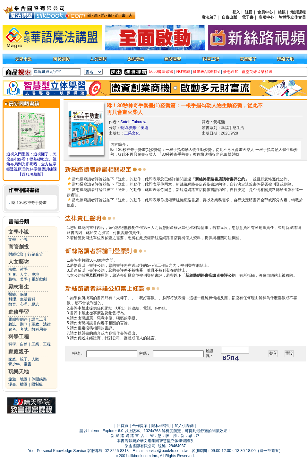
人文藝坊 (18, 262)
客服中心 (266, 17)
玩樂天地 (18, 371)
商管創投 (18, 246)
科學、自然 (18, 344)
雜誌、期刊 (18, 324)
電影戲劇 (39, 279)
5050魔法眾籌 (161, 71)
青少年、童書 (19, 364)
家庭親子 (18, 351)
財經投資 (16, 254)
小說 (24, 239)
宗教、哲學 (18, 269)
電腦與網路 (18, 319)
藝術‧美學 (128, 128)
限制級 (37, 384)
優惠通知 (230, 71)
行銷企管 (35, 254)
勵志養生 (18, 287)
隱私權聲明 (161, 425)
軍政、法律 (41, 324)
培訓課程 (298, 12)
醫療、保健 (18, 294)
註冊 (248, 12)
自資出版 (229, 17)
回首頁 (122, 425)
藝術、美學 (18, 279)
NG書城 (183, 71)
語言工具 (39, 319)
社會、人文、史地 (23, 274)
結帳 (282, 12)
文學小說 (18, 232)
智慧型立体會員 (292, 17)
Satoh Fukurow (133, 122)
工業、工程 (41, 344)
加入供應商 (184, 425)
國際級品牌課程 (206, 71)
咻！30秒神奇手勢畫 (29, 202)
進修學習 (18, 312)
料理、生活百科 (21, 299)
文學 (12, 239)
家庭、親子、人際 (23, 359)
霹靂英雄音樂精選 (257, 71)
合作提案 (140, 425)
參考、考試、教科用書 (27, 329)
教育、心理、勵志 (23, 304)
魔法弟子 (209, 17)
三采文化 (132, 133)
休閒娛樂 (39, 379)
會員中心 (265, 12)
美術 (144, 128)
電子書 (247, 17)
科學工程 (18, 336)
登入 (236, 12)
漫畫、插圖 (18, 384)
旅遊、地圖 (18, 379)
